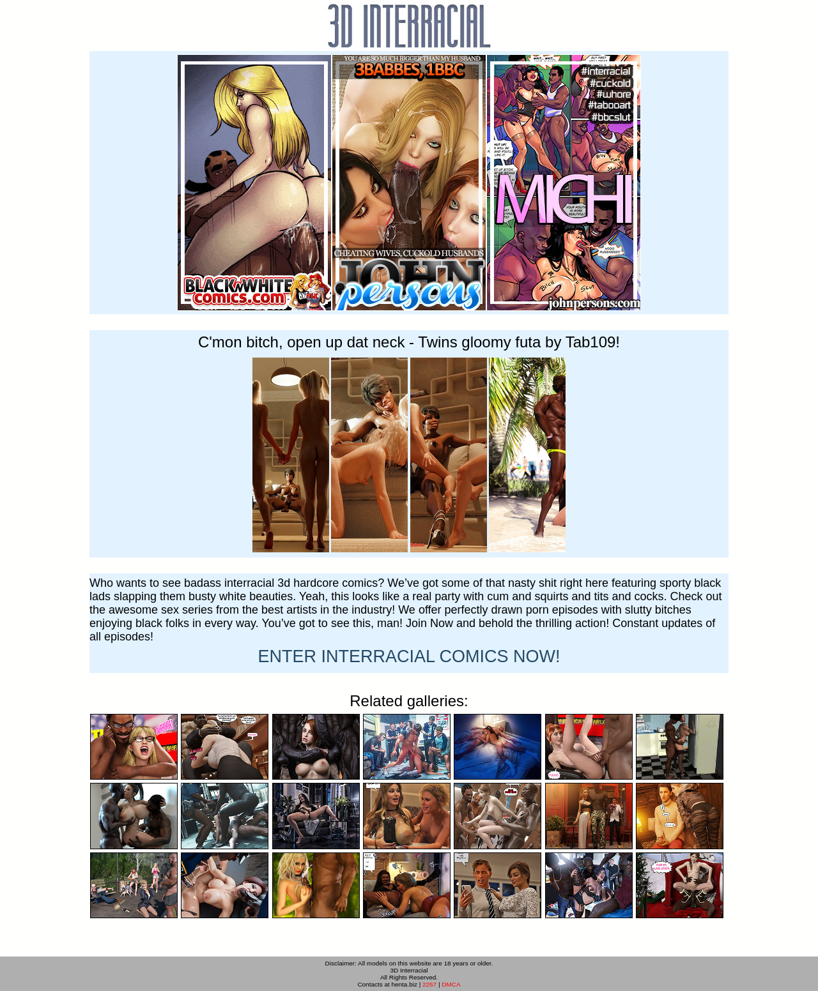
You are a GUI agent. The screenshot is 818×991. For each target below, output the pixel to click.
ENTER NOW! (409, 656)
